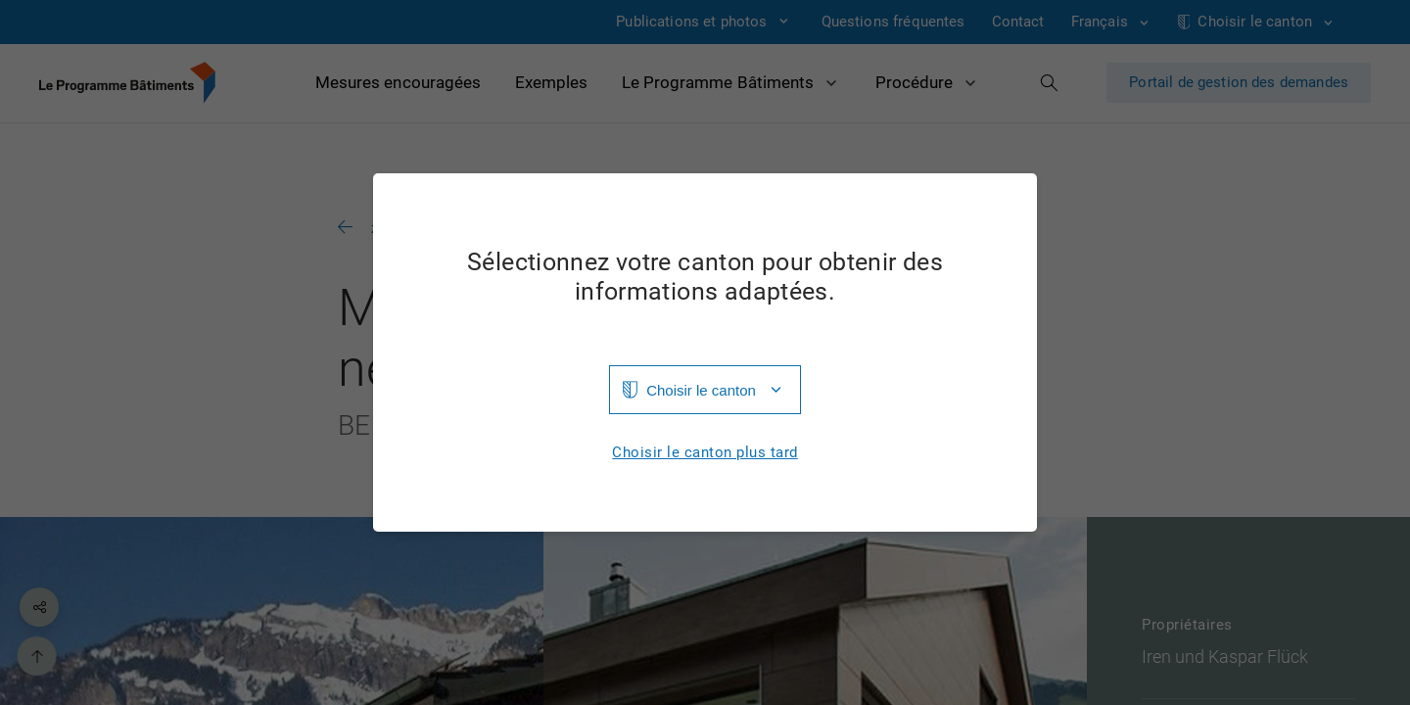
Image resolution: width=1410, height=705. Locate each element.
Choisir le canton (701, 390)
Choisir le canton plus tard (705, 453)
